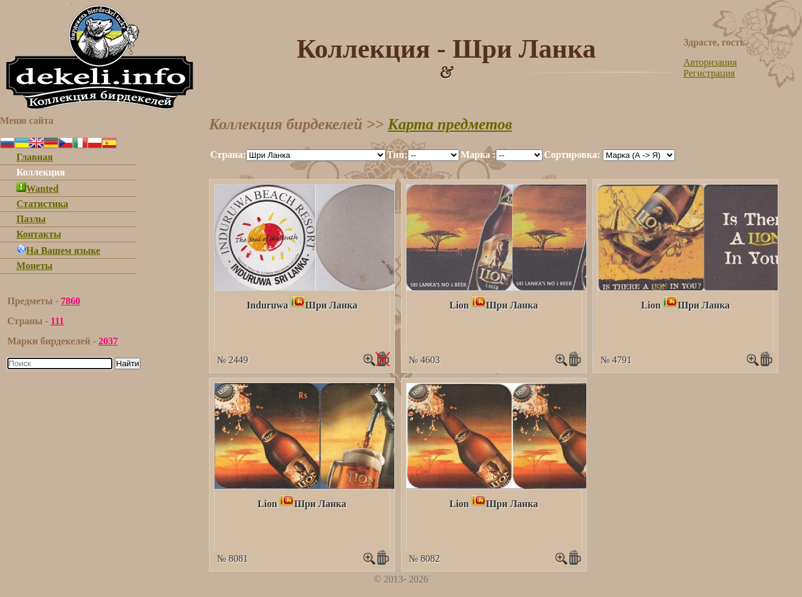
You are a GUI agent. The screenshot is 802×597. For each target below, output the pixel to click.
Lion (459, 305)
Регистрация (709, 73)
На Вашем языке (58, 250)
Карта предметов (450, 124)
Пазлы (31, 219)
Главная (34, 157)
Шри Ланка (331, 305)
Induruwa (267, 305)
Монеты (34, 266)
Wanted (37, 188)
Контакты (38, 234)
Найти (127, 363)
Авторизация (710, 62)
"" (316, 155)
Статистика (42, 204)
